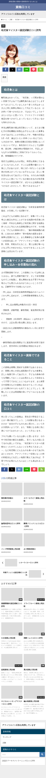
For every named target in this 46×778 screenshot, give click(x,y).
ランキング (7, 737)
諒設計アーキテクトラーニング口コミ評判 (18, 761)
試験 (3, 25)
